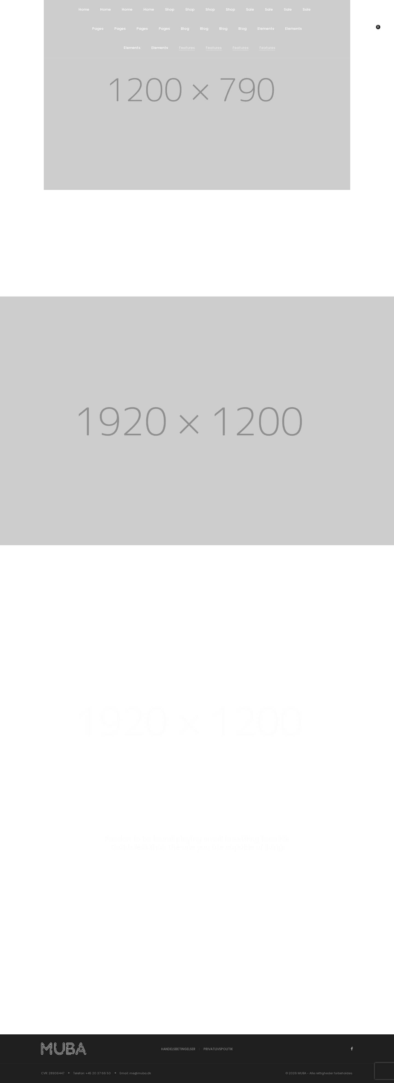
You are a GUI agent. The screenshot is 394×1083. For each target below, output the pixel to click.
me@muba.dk (140, 1073)
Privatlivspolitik (218, 1049)
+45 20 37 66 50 (98, 1073)
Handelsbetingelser (178, 1049)
